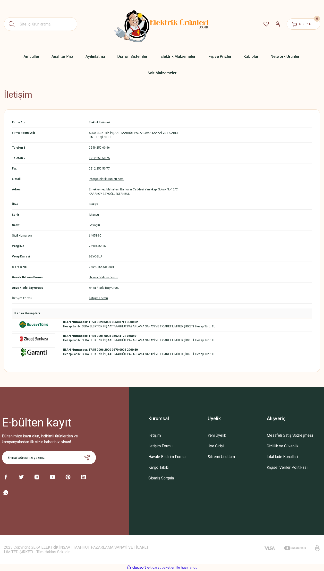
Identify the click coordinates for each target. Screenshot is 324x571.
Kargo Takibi (158, 467)
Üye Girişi (216, 446)
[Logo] (162, 24)
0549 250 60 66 (99, 147)
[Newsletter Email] (49, 457)
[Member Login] (274, 24)
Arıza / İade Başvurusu (104, 288)
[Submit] (87, 457)
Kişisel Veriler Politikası (287, 467)
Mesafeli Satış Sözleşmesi (290, 435)
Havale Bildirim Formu (103, 277)
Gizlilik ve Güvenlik (282, 446)
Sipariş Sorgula (161, 478)
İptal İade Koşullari (282, 456)
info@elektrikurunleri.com (106, 179)
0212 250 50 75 (99, 158)
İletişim (154, 435)
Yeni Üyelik (217, 435)
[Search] (40, 24)
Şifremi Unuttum (221, 456)
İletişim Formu (98, 298)
